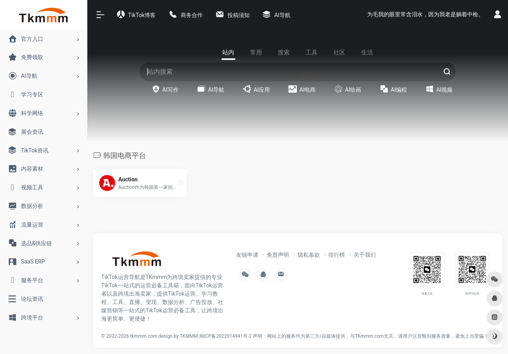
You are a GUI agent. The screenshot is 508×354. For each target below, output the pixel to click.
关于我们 (365, 255)
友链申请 (247, 255)
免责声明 (278, 255)
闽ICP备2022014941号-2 (225, 336)
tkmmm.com (143, 336)
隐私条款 (309, 255)
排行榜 (336, 255)
